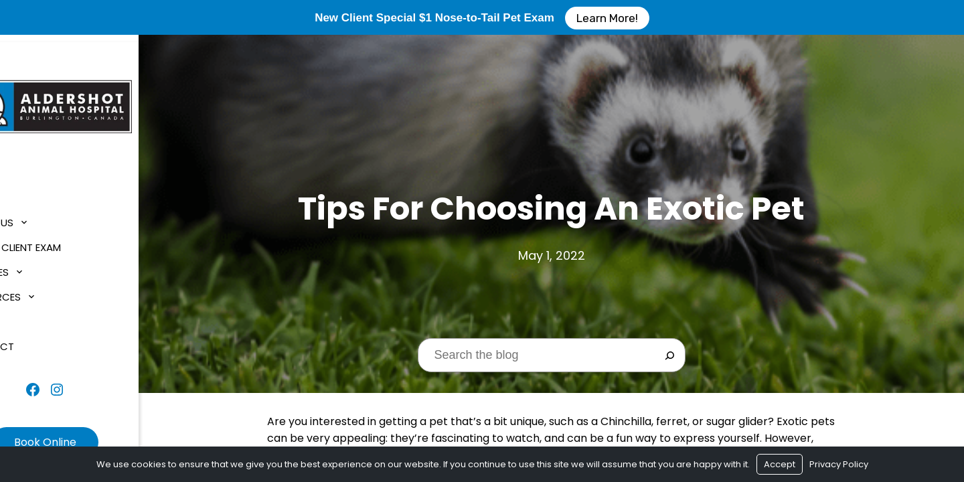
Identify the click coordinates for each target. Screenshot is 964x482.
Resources (41, 290)
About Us (37, 216)
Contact (38, 340)
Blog (26, 315)
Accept (779, 464)
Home (27, 191)
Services (35, 265)
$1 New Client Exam (61, 241)
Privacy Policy (838, 464)
